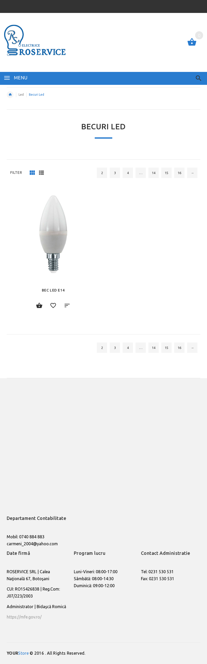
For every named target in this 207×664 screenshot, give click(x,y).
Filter (16, 172)
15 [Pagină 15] (166, 173)
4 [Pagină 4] (128, 173)
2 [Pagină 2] (102, 173)
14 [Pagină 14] (153, 173)
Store (18, 653)
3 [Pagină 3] (115, 173)
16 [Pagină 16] (179, 173)
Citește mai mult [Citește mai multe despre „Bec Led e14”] (39, 305)
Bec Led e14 (53, 290)
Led (21, 94)
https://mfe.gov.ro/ (24, 617)
